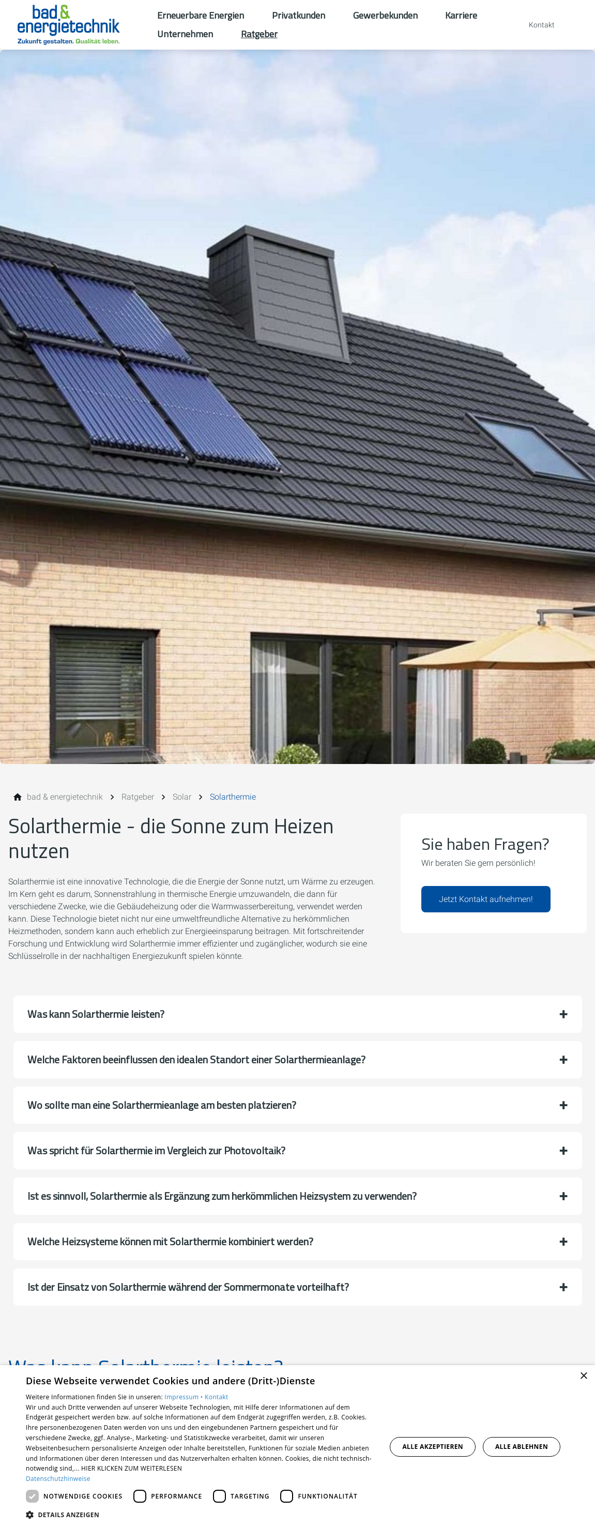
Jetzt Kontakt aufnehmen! (486, 899)
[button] (297, 1014)
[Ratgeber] (137, 797)
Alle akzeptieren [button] (432, 1446)
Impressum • (184, 1397)
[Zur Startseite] (79, 24)
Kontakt (216, 1397)
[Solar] (182, 797)
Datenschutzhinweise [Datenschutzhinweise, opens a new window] (58, 1478)
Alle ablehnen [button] (521, 1446)
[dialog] (297, 1446)
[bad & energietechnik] (65, 797)
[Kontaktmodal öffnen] (534, 25)
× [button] (583, 1376)
